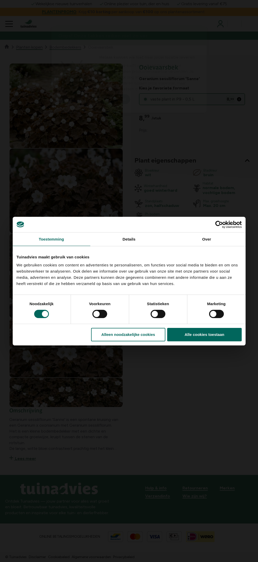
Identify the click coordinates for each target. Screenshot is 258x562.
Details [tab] (129, 239)
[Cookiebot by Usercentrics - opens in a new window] (219, 224)
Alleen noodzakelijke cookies (128, 334)
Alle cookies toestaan (204, 334)
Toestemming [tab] (51, 239)
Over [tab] (206, 239)
